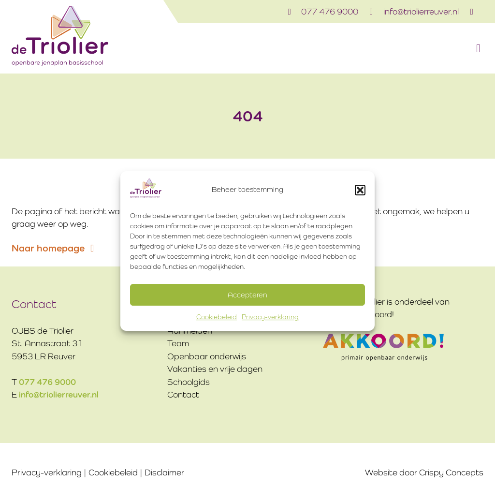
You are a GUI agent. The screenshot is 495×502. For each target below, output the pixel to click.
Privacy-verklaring (270, 317)
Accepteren (247, 295)
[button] (360, 190)
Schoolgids (188, 382)
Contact (183, 394)
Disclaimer (164, 472)
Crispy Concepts (451, 472)
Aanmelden (189, 331)
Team (178, 343)
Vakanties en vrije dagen (214, 369)
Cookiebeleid (216, 317)
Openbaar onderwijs (206, 356)
